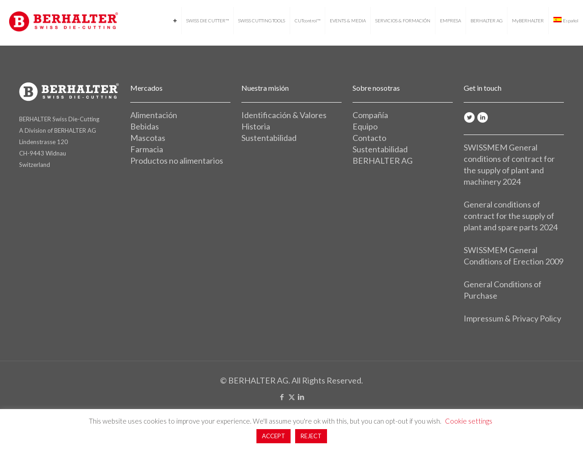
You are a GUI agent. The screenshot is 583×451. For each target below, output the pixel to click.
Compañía (370, 115)
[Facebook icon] (282, 397)
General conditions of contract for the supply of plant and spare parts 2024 (510, 215)
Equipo (365, 126)
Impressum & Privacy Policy (512, 318)
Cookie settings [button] (468, 421)
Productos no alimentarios (176, 161)
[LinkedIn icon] (301, 397)
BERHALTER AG (383, 161)
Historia (255, 126)
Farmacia (146, 149)
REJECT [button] (311, 436)
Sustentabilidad (269, 138)
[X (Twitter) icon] (291, 397)
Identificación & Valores (284, 115)
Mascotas (147, 138)
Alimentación (153, 115)
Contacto (369, 138)
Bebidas (144, 126)
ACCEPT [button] (273, 436)
